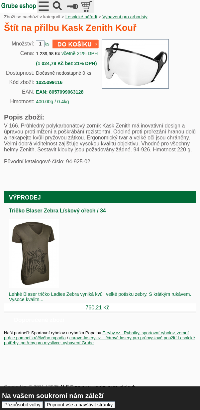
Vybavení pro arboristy (125, 16)
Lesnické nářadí (81, 16)
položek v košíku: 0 (87, 6)
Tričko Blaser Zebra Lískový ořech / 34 (57, 210)
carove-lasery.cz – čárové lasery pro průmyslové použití (123, 337)
